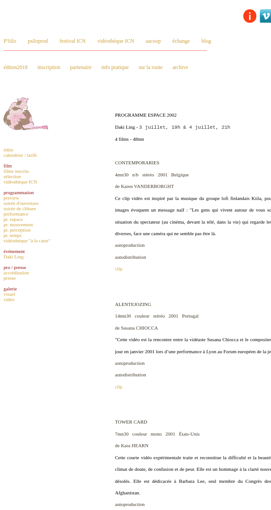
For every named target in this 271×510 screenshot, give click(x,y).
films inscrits (16, 171)
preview (11, 197)
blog (206, 41)
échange (181, 41)
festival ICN (73, 41)
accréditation (16, 272)
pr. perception (17, 230)
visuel (9, 294)
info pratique (115, 67)
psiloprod (38, 41)
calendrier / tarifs (20, 155)
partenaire (80, 67)
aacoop (153, 41)
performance (16, 213)
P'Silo (10, 41)
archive (180, 67)
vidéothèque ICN (116, 41)
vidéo (9, 299)
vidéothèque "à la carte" (27, 240)
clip (119, 268)
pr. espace (13, 219)
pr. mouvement (18, 224)
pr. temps (12, 235)
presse (10, 278)
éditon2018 (16, 67)
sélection (12, 176)
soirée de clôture (20, 208)
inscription (48, 67)
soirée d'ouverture (21, 203)
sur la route (151, 67)
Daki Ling (14, 256)
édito (8, 149)
